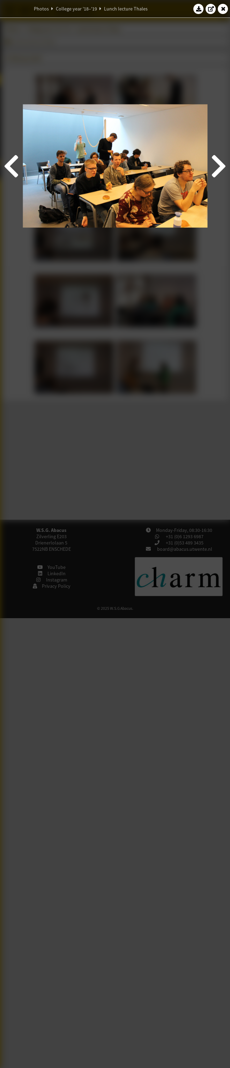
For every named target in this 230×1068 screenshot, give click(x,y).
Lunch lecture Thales (126, 9)
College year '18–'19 (76, 9)
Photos (41, 9)
